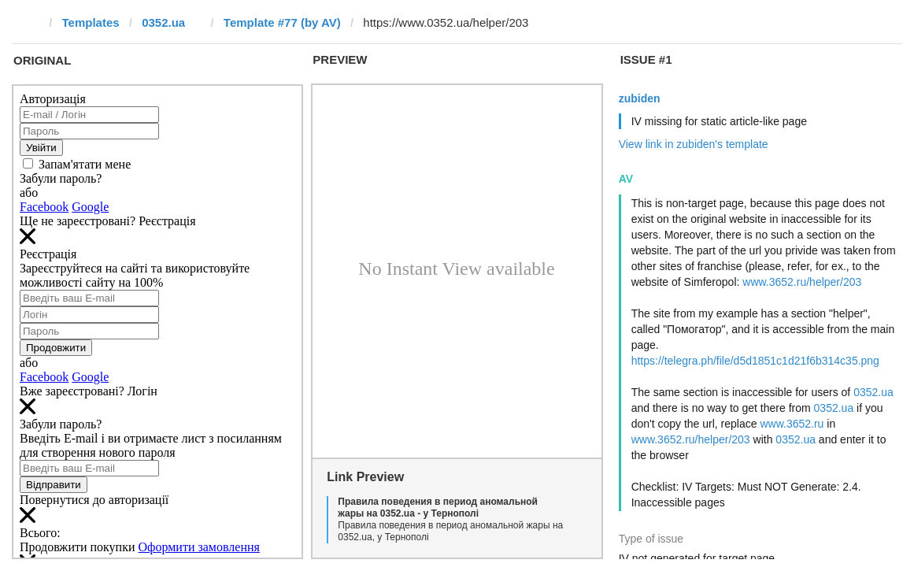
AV (626, 178)
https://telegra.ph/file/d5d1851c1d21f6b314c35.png (755, 360)
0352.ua (163, 22)
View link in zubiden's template (693, 144)
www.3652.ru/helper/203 (801, 282)
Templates (91, 22)
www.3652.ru (791, 423)
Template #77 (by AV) (282, 22)
